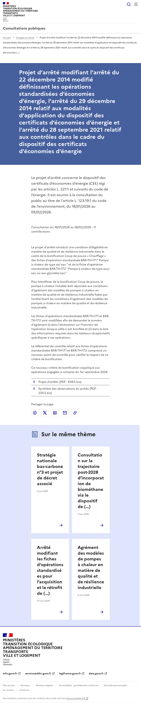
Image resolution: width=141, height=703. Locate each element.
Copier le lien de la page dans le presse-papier (75, 412)
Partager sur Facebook (34, 412)
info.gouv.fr (10, 673)
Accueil (7, 37)
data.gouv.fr (96, 673)
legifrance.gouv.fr (70, 673)
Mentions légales (44, 685)
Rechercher (128, 4)
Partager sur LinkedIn (54, 412)
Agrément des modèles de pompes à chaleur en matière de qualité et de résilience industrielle (91, 567)
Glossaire (25, 685)
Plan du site (9, 685)
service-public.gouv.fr (38, 673)
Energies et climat (25, 37)
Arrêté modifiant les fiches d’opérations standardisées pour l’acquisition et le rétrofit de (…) (50, 570)
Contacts (24, 690)
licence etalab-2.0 (76, 698)
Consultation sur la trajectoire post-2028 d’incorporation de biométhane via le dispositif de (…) (91, 481)
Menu (136, 4)
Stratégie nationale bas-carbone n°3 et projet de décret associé (50, 469)
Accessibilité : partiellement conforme (78, 685)
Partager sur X (44, 412)
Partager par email (65, 412)
